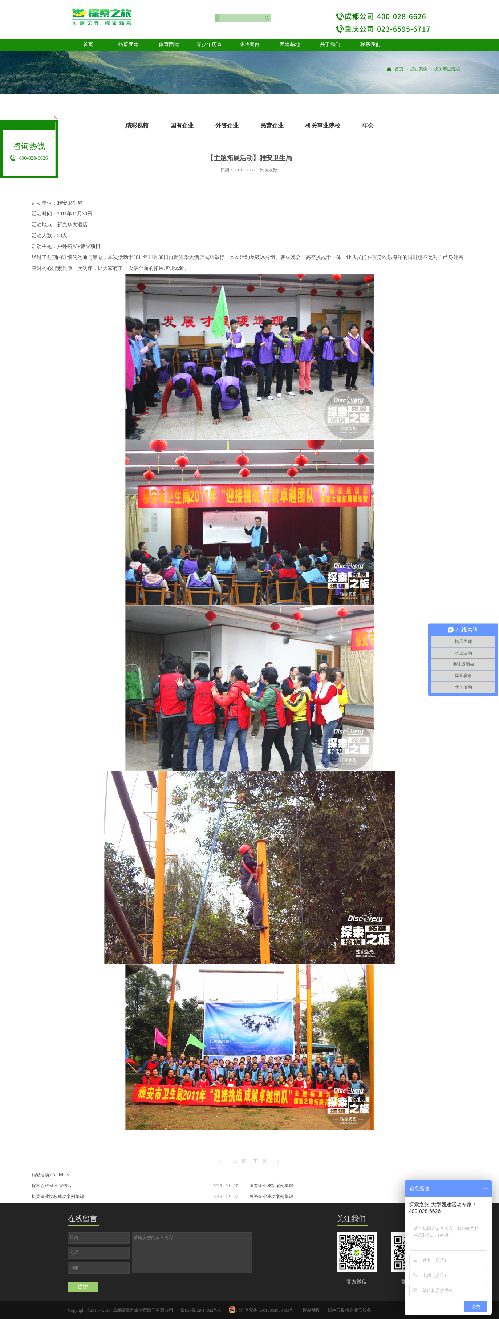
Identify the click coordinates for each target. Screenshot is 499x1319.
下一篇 (260, 1161)
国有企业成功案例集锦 (271, 1185)
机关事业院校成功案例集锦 (58, 1196)
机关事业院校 (447, 69)
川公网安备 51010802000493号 (264, 1310)
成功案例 (418, 69)
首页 (88, 44)
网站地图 (310, 1310)
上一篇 (239, 1161)
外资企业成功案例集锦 (271, 1196)
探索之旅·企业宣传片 (52, 1185)
